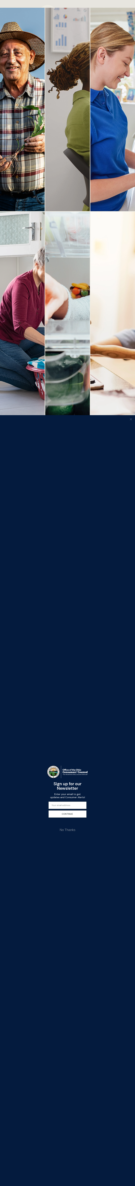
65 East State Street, (58, 650)
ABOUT (22, 36)
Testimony (22, 675)
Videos (7, 666)
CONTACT (81, 36)
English (107, 36)
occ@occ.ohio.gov (64, 659)
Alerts (7, 660)
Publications (36, 651)
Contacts (8, 684)
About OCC (9, 651)
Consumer (9, 657)
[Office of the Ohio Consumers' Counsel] (67, 13)
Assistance (46, 36)
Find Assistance (116, 50)
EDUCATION (57, 36)
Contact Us (9, 690)
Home (14, 36)
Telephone (22, 666)
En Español (36, 690)
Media (7, 681)
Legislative (23, 672)
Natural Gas (36, 657)
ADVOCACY (33, 36)
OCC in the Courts (22, 683)
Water (33, 666)
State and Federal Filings (37, 674)
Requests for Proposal (36, 683)
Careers (21, 690)
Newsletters (10, 672)
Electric (21, 657)
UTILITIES (70, 36)
